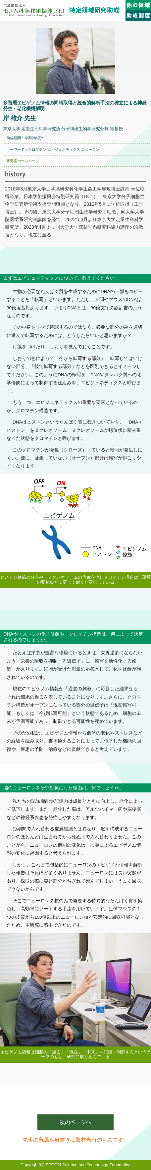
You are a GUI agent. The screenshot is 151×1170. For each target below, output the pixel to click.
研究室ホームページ (22, 161)
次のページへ (75, 1122)
